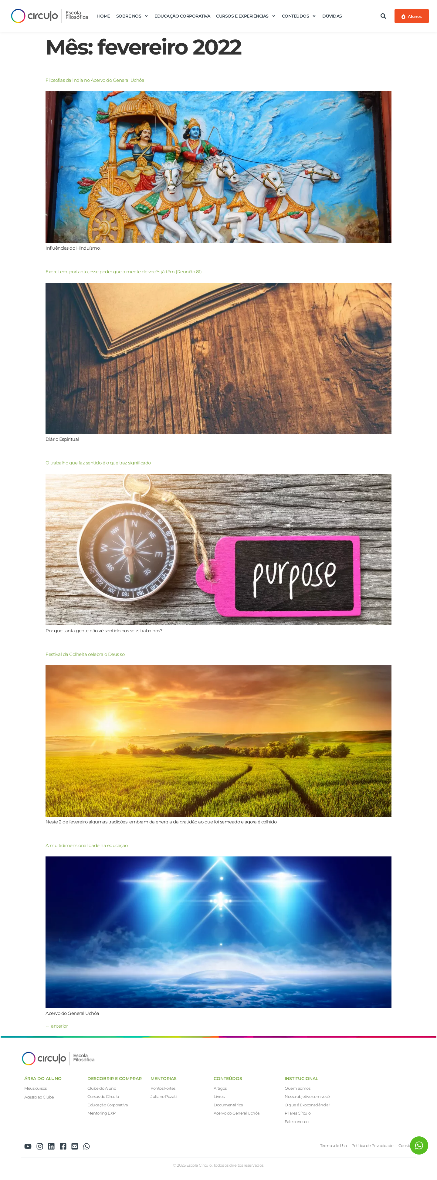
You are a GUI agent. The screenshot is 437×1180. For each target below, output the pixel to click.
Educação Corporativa (182, 16)
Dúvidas (332, 16)
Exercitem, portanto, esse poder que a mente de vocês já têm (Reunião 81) (124, 271)
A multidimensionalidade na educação (87, 845)
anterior (57, 1026)
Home (103, 16)
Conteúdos (299, 16)
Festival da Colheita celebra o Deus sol (86, 654)
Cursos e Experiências (246, 16)
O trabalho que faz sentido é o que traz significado (98, 463)
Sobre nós (132, 16)
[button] (383, 16)
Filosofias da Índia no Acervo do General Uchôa (95, 80)
